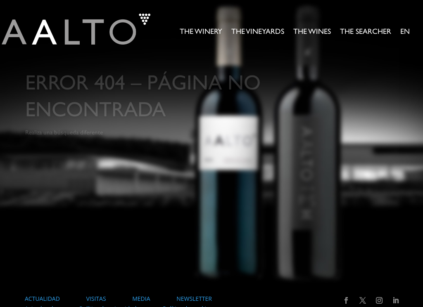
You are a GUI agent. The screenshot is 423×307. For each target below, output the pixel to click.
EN (405, 32)
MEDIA (141, 298)
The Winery (201, 32)
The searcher (365, 32)
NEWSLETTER (194, 298)
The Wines (312, 32)
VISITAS (96, 298)
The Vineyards (257, 32)
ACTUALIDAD (42, 298)
